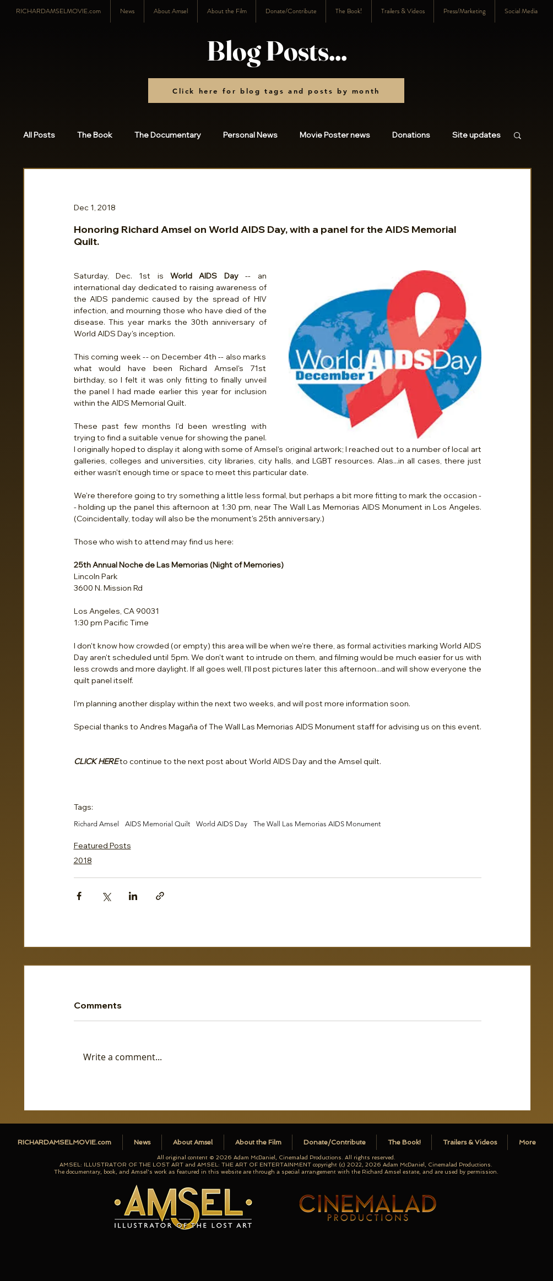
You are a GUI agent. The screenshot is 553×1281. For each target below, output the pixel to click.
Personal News (250, 135)
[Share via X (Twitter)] (106, 896)
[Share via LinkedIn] (133, 896)
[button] (520, 11)
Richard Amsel (96, 824)
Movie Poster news (335, 135)
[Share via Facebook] (79, 896)
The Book (94, 135)
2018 (83, 860)
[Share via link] (160, 896)
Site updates (476, 135)
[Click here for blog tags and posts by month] (276, 90)
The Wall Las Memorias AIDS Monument (317, 824)
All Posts (39, 135)
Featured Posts (102, 846)
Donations (411, 135)
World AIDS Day (221, 824)
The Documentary (167, 135)
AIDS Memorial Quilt (157, 824)
